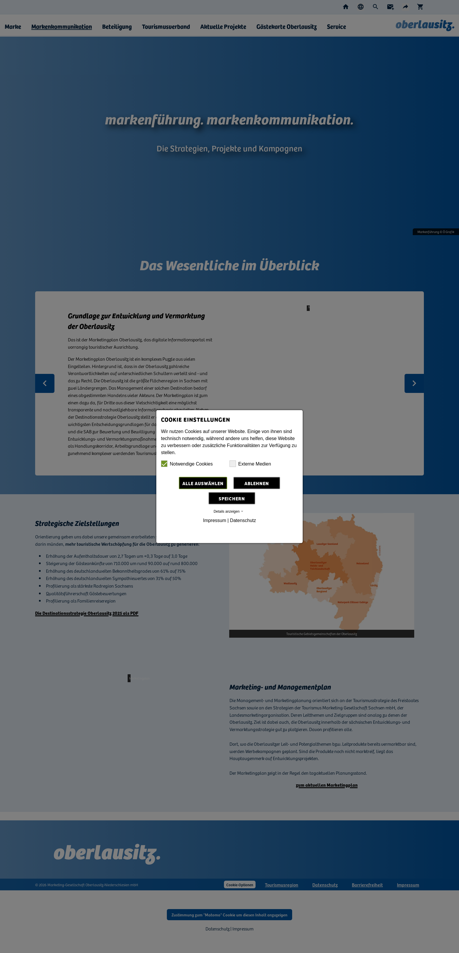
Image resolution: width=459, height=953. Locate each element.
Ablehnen (256, 483)
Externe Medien (250, 464)
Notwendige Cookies (187, 464)
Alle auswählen (203, 483)
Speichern (232, 498)
